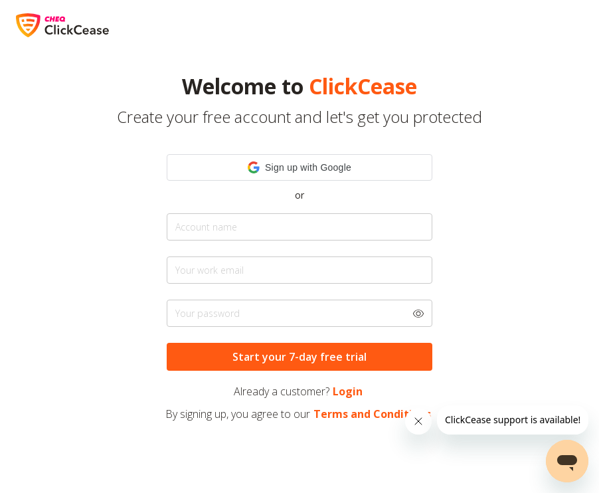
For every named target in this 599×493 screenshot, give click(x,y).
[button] (299, 167)
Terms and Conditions (372, 414)
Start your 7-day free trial (299, 356)
